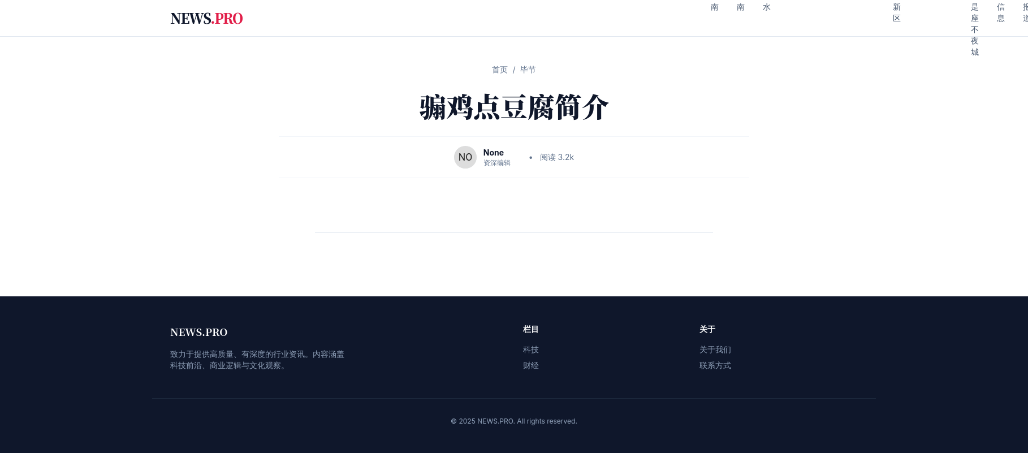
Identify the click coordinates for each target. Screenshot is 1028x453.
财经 (531, 365)
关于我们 (715, 349)
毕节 (528, 69)
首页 (500, 69)
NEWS (206, 18)
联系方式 (715, 365)
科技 (531, 349)
